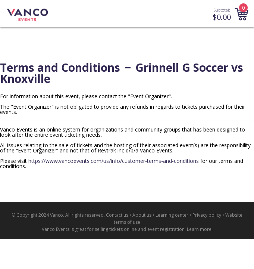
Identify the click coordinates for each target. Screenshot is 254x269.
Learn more (199, 229)
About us (141, 215)
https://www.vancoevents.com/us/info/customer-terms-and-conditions (113, 160)
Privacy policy (206, 215)
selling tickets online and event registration (140, 229)
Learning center (172, 215)
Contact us (117, 215)
